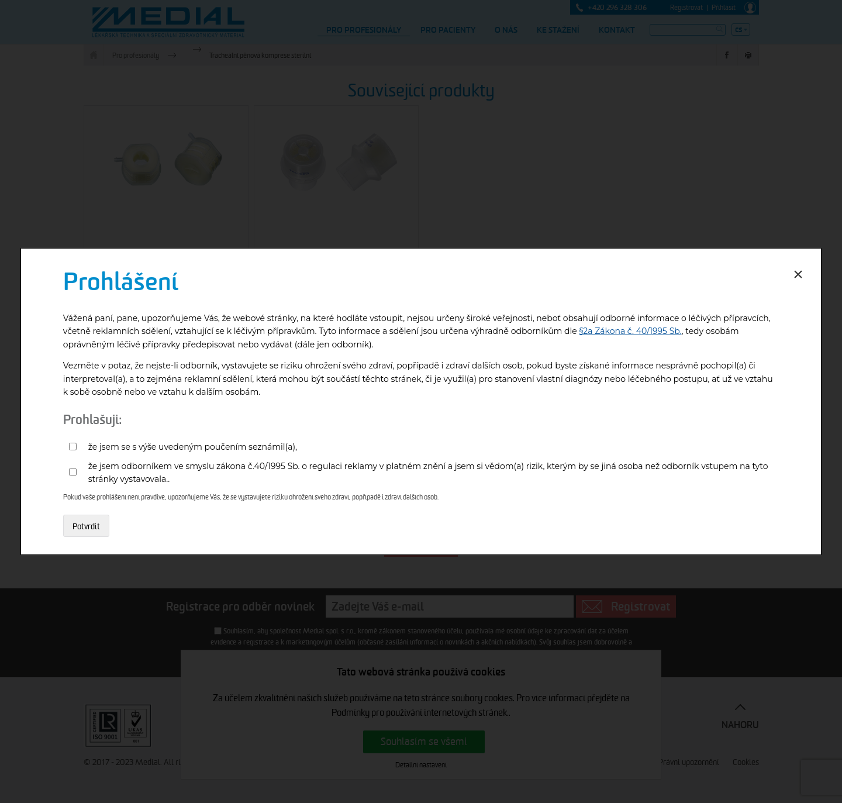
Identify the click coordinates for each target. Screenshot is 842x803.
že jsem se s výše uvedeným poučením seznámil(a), (192, 447)
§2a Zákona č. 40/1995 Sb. (630, 331)
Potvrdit (86, 526)
